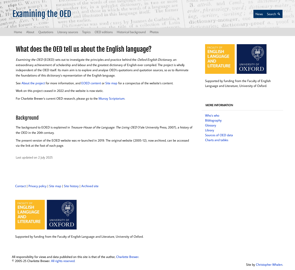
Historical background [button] (131, 32)
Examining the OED (41, 14)
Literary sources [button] (67, 32)
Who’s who (212, 115)
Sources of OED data (219, 135)
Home (18, 32)
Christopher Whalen (269, 264)
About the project (33, 83)
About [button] (30, 32)
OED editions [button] (104, 32)
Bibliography (213, 120)
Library (209, 130)
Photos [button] (154, 32)
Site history (71, 186)
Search (271, 14)
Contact (20, 186)
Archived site (90, 186)
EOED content (91, 83)
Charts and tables (216, 140)
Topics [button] (86, 32)
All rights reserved (63, 261)
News (259, 14)
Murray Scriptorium (112, 98)
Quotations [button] (45, 32)
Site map (111, 83)
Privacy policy (37, 186)
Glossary (210, 125)
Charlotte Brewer (127, 257)
